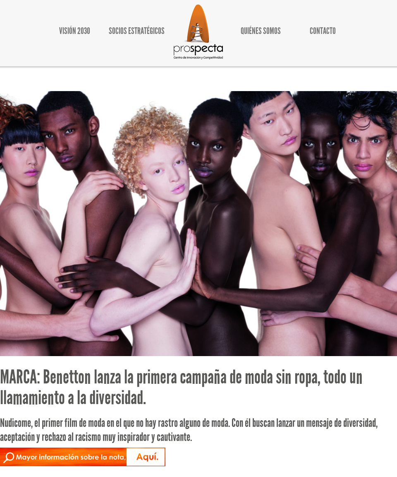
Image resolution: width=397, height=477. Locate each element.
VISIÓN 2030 (74, 30)
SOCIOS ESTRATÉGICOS (137, 30)
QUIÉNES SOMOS (261, 30)
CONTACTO (323, 30)
